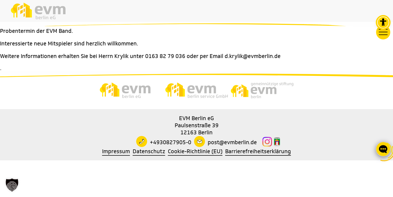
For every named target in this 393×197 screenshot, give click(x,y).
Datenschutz (149, 151)
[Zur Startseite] (38, 11)
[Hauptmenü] (383, 32)
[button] (12, 185)
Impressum (116, 151)
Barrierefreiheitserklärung (258, 151)
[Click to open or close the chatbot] (383, 149)
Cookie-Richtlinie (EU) (195, 151)
